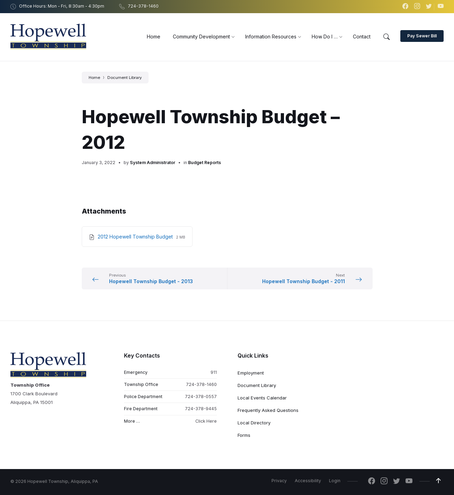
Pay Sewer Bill (422, 35)
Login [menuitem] (334, 480)
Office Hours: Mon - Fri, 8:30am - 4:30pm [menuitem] (61, 6)
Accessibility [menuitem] (308, 480)
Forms (244, 435)
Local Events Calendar (262, 397)
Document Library (124, 77)
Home (94, 77)
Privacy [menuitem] (279, 480)
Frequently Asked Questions (268, 410)
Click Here (206, 421)
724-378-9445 (201, 408)
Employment (251, 373)
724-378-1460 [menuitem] (143, 6)
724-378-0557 (201, 396)
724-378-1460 (201, 384)
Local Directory (254, 422)
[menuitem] (153, 36)
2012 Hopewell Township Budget (136, 237)
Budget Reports (204, 162)
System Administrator (152, 162)
